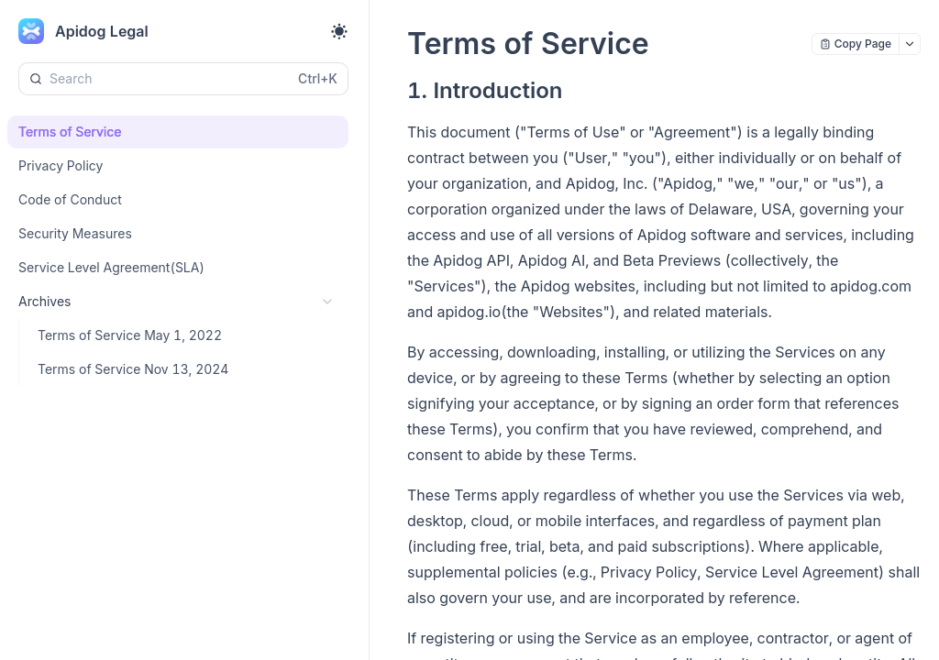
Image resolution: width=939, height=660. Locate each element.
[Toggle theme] (339, 31)
